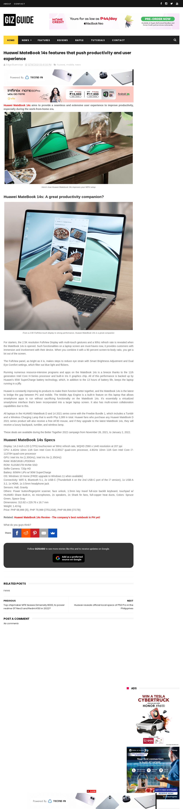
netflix (128, 753)
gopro (128, 786)
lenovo (129, 726)
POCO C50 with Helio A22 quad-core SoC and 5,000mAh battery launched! (161, 361)
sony (127, 733)
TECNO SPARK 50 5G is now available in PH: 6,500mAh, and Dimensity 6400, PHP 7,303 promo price (152, 404)
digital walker (132, 759)
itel (164, 753)
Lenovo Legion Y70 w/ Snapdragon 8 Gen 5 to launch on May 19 (160, 422)
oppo (128, 700)
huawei (61, 65)
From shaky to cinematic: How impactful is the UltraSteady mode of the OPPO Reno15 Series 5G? (161, 342)
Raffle (79, 40)
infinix (148, 720)
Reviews (62, 40)
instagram (131, 773)
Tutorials (98, 40)
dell (162, 766)
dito (163, 733)
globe (128, 720)
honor (128, 713)
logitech (129, 766)
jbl (147, 766)
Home (10, 40)
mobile (70, 65)
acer (146, 733)
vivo (127, 707)
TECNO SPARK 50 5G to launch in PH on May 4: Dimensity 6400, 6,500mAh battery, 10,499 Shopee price (152, 443)
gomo (128, 779)
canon (147, 753)
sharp (148, 746)
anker (151, 773)
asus (148, 713)
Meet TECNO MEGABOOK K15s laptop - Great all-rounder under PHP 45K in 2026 (161, 482)
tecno (149, 726)
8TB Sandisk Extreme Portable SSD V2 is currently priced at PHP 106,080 (160, 463)
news (78, 65)
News (25, 40)
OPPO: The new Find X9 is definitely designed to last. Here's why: (153, 183)
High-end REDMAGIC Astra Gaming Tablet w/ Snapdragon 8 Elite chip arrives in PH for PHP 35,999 (152, 381)
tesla (146, 786)
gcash (128, 740)
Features (44, 40)
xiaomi (148, 700)
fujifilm (129, 746)
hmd (164, 779)
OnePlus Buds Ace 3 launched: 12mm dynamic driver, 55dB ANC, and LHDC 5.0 (162, 323)
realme (147, 707)
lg (165, 720)
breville (164, 786)
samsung (152, 693)
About (7, 3)
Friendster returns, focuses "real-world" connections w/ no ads (160, 305)
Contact (19, 3)
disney (146, 779)
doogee (156, 759)
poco (147, 740)
